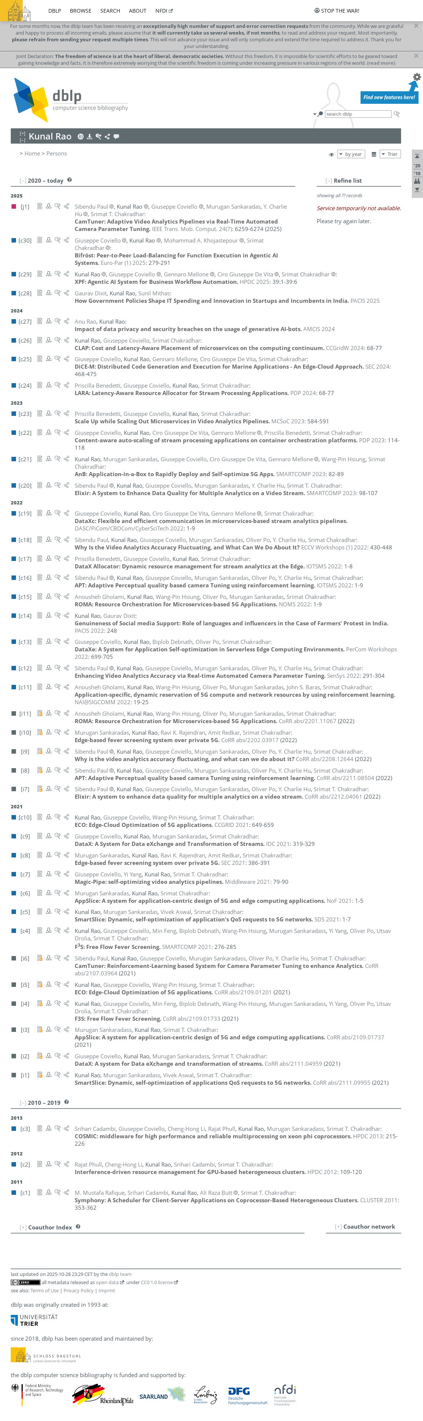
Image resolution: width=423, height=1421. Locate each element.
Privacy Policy (79, 1290)
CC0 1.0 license (157, 1282)
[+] (338, 1226)
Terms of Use (44, 1290)
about (137, 10)
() (192, 228)
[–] (329, 180)
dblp (54, 10)
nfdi (161, 10)
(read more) (381, 63)
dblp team (120, 1274)
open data (107, 1282)
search (110, 10)
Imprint (107, 1290)
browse (80, 10)
